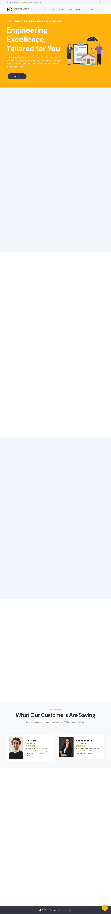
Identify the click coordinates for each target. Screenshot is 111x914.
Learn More (15, 76)
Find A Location (13, 2)
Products (60, 9)
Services (70, 9)
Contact (90, 9)
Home (44, 9)
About (51, 9)
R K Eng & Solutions (48, 910)
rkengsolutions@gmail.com (32, 2)
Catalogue (80, 9)
